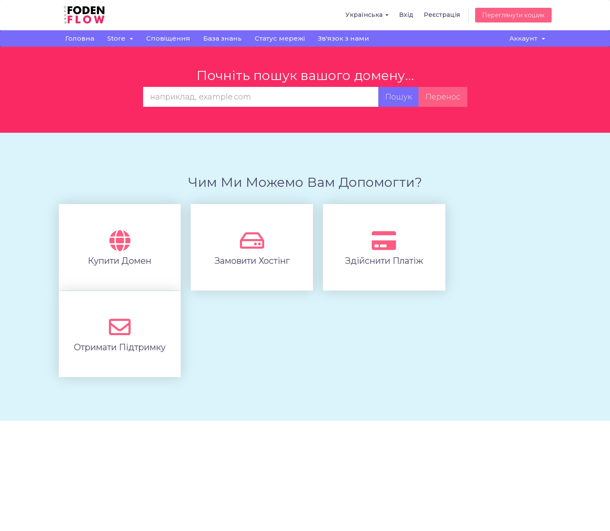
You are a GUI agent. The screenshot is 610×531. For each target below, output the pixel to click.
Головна (79, 38)
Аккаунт (527, 38)
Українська (367, 15)
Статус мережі (280, 38)
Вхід (406, 15)
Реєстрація (442, 15)
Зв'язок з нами (343, 38)
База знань (222, 38)
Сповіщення (168, 38)
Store (120, 38)
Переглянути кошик (513, 15)
